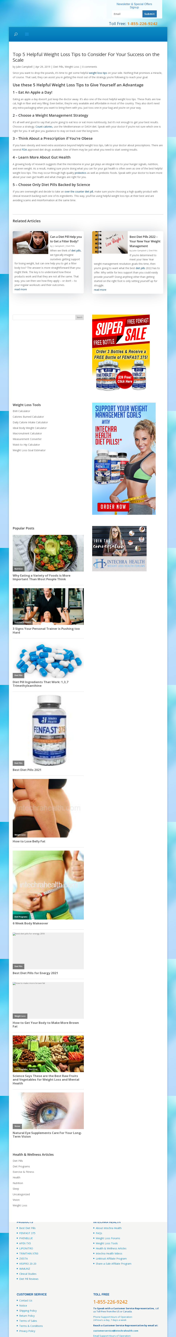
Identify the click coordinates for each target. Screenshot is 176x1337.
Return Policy (27, 1315)
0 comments (89, 66)
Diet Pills (58, 66)
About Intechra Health (109, 1228)
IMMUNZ (24, 1268)
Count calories (44, 126)
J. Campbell (58, 246)
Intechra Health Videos (109, 1253)
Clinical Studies (27, 1273)
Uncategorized (21, 1194)
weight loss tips (98, 73)
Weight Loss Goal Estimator (29, 450)
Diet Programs (21, 1166)
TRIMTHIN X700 (28, 1253)
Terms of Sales (28, 1320)
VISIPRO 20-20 (27, 1263)
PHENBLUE (26, 1238)
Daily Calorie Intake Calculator (30, 422)
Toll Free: (133, 23)
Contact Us (25, 1300)
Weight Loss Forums (108, 1238)
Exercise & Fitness (23, 1172)
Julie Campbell (24, 66)
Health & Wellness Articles (111, 1248)
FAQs (99, 1233)
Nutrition (18, 1183)
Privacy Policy (27, 1331)
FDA (24, 149)
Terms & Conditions (31, 1326)
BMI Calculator (21, 411)
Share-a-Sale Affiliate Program (113, 1263)
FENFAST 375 (27, 1233)
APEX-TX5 (25, 1243)
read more (21, 289)
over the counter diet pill (79, 191)
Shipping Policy (28, 1310)
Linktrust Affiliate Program (111, 1258)
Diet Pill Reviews (28, 1279)
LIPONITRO (26, 1248)
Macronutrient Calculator (27, 433)
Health (16, 1177)
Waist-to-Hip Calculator (26, 444)
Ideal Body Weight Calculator (30, 428)
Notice (23, 1305)
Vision (16, 1199)
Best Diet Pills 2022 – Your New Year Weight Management (145, 241)
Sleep (16, 1188)
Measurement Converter (27, 439)
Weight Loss (72, 66)
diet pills (76, 250)
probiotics (80, 173)
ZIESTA (23, 1258)
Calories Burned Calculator (28, 416)
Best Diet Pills (27, 1228)
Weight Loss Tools (107, 1243)
